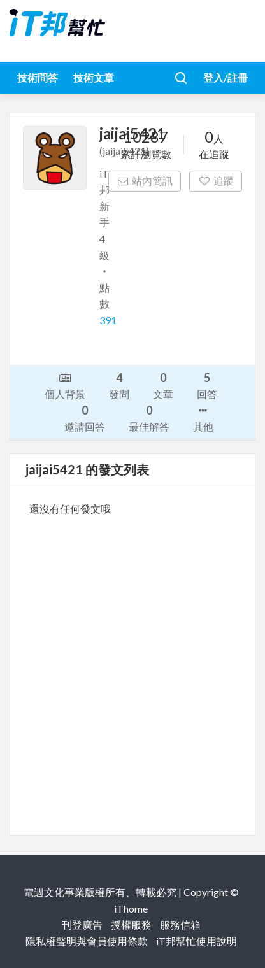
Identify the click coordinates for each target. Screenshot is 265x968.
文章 (163, 385)
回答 (207, 385)
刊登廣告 (82, 924)
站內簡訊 (145, 180)
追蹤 (215, 180)
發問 (119, 385)
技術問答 (37, 77)
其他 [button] (203, 417)
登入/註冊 (225, 77)
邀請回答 (84, 417)
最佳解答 (149, 417)
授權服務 (131, 924)
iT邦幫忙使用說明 (196, 941)
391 (108, 320)
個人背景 (65, 385)
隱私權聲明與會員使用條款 (86, 941)
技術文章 (93, 77)
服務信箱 (180, 924)
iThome (131, 908)
